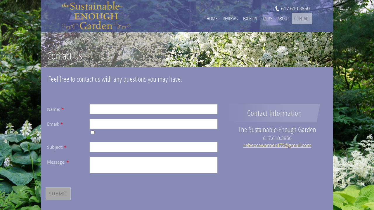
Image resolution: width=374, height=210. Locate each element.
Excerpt (250, 18)
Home (212, 18)
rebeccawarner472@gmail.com (277, 145)
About (283, 18)
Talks (267, 18)
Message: (58, 162)
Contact (302, 18)
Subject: (56, 147)
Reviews (230, 18)
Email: (55, 124)
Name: (55, 109)
